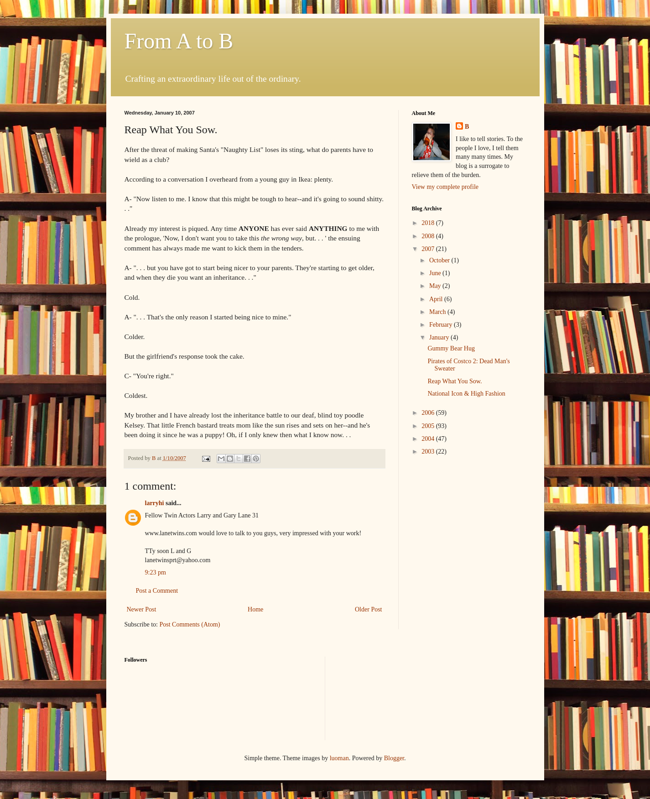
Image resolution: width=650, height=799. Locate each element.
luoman (339, 758)
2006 (428, 412)
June (435, 273)
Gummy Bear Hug (450, 348)
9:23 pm (155, 572)
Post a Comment (157, 590)
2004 (428, 438)
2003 (428, 451)
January (440, 337)
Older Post (368, 609)
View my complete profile (445, 186)
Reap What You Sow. (454, 381)
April (436, 299)
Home (255, 609)
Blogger (394, 758)
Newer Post (141, 609)
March (438, 311)
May (435, 285)
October (440, 260)
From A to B (179, 41)
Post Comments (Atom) (190, 624)
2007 (428, 248)
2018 (428, 222)
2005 (428, 426)
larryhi (154, 503)
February (441, 324)
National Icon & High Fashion (466, 393)
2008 (428, 236)
